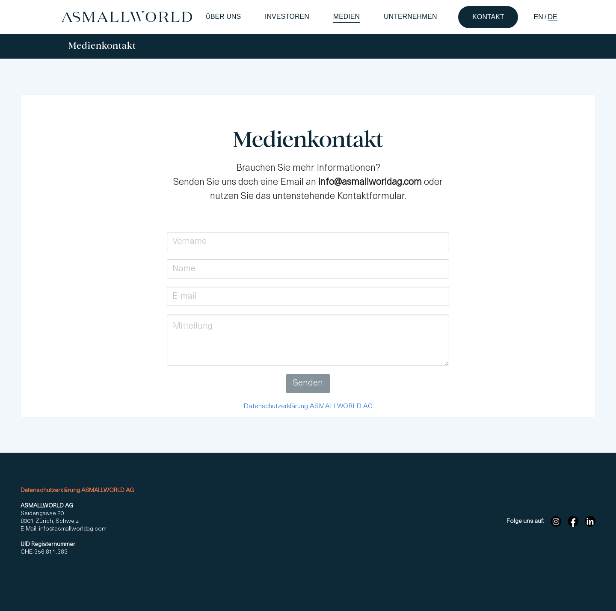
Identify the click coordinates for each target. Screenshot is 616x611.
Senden (308, 383)
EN (538, 17)
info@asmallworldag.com (72, 529)
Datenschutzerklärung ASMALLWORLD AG (308, 406)
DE (552, 17)
